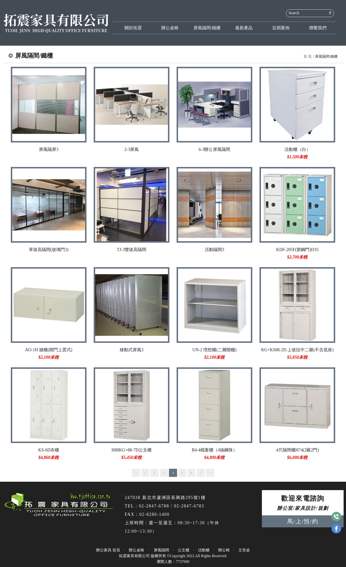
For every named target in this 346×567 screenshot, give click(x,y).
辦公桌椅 (170, 27)
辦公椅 (224, 550)
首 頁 (307, 56)
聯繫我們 (318, 27)
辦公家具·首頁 (108, 550)
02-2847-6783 (189, 506)
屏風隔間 (161, 550)
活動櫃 (204, 550)
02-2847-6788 (154, 506)
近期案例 (281, 27)
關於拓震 (133, 27)
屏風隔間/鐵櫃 (207, 27)
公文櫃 (183, 550)
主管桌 (244, 550)
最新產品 (244, 27)
